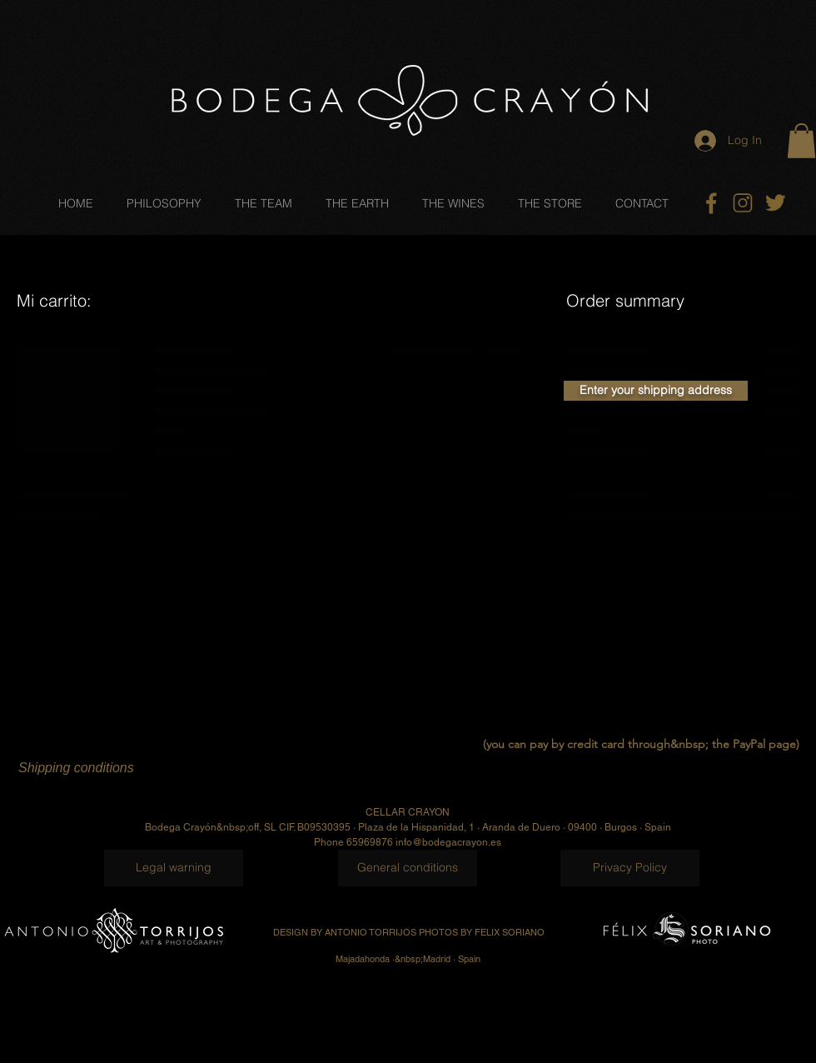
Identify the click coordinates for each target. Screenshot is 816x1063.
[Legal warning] (173, 868)
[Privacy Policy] (629, 868)
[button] (801, 140)
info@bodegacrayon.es (448, 842)
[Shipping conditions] (120, 768)
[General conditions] (407, 868)
